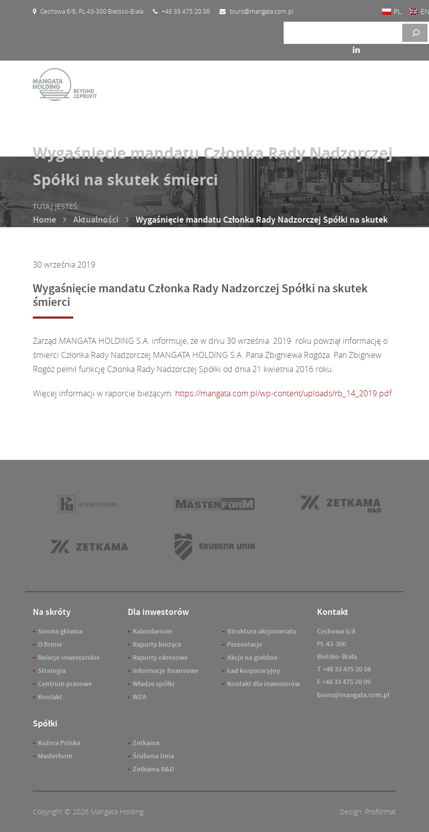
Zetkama (146, 743)
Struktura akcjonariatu (261, 631)
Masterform (55, 756)
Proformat (380, 811)
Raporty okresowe (160, 657)
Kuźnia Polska (59, 743)
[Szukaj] (414, 33)
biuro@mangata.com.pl (353, 695)
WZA (139, 697)
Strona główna (60, 631)
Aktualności (96, 220)
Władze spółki (154, 684)
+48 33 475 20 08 (347, 669)
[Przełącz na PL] (391, 11)
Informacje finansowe (165, 670)
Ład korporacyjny (253, 670)
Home (44, 220)
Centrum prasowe (65, 684)
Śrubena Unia (153, 756)
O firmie (50, 644)
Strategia (52, 670)
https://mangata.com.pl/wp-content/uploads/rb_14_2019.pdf (283, 393)
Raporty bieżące (157, 644)
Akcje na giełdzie (252, 657)
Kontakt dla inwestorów (263, 684)
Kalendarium (152, 631)
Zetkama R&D (153, 769)
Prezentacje (244, 644)
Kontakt (50, 697)
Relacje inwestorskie (69, 657)
